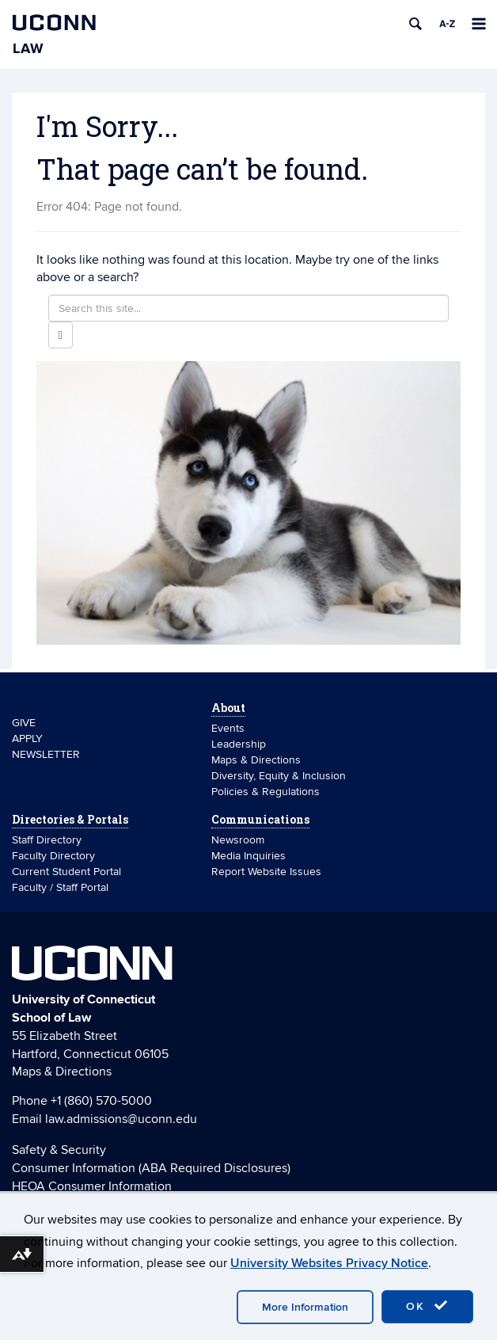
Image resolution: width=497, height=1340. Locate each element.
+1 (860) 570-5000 (101, 1101)
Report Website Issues (266, 871)
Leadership (238, 744)
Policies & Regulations (265, 791)
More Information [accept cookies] (305, 1307)
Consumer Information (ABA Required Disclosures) (151, 1168)
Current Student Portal (66, 871)
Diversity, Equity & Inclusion (278, 775)
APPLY (27, 738)
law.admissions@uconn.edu (121, 1119)
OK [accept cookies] (427, 1306)
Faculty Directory (53, 855)
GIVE (24, 722)
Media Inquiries (248, 855)
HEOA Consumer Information (92, 1186)
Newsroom (239, 840)
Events (228, 728)
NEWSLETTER (46, 754)
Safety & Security (59, 1150)
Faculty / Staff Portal (60, 887)
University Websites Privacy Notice (329, 1263)
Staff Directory (47, 840)
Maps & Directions (256, 760)
